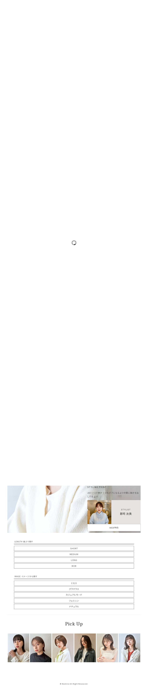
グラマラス (74, 588)
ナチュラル (74, 606)
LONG (74, 560)
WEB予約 (114, 527)
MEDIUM (74, 554)
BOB (74, 565)
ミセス (74, 583)
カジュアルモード (74, 594)
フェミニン (74, 600)
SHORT (74, 548)
